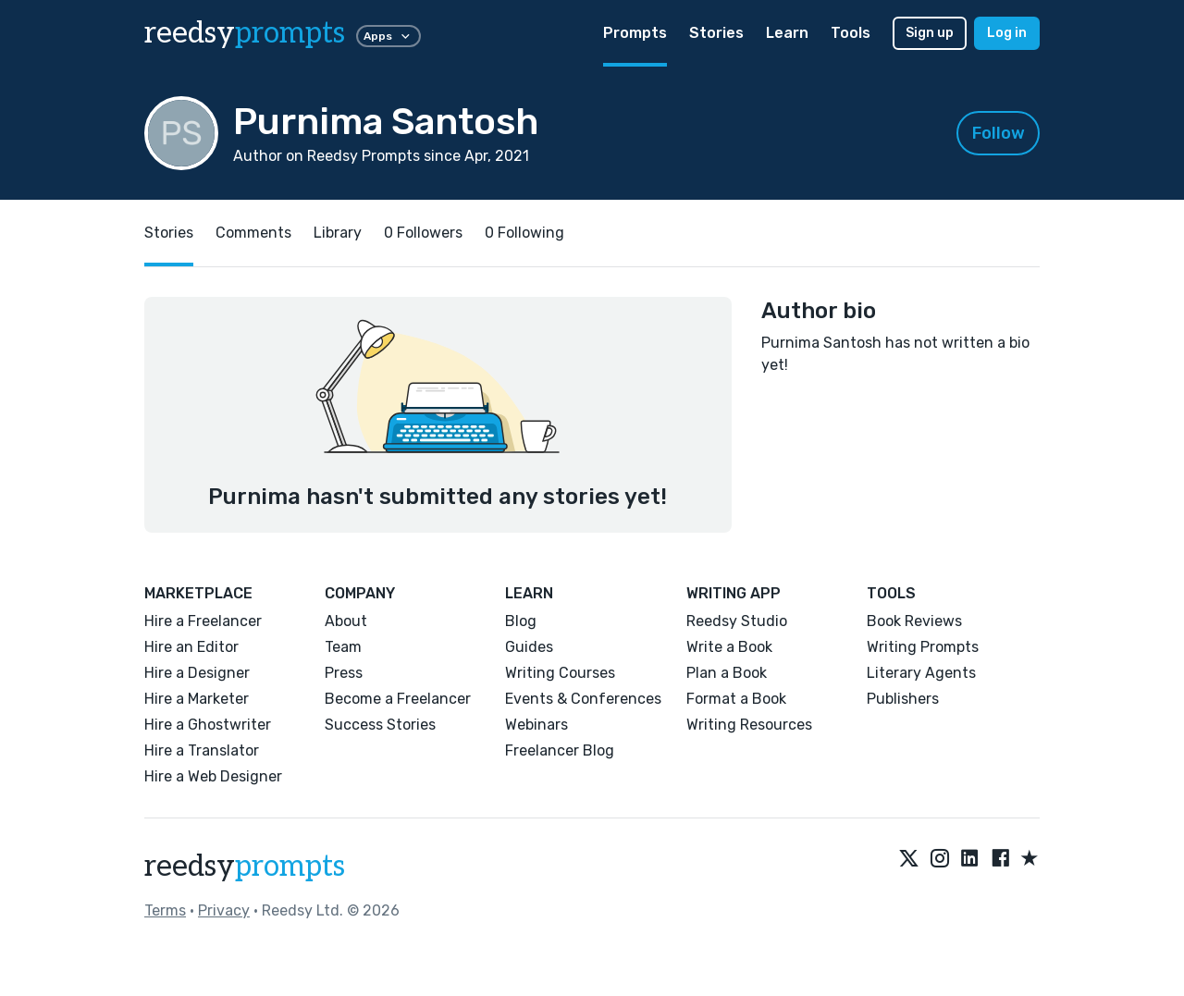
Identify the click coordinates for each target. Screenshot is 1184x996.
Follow (998, 133)
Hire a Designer (197, 673)
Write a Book (729, 647)
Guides (529, 647)
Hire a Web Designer (213, 776)
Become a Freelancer (398, 698)
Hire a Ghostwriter (207, 724)
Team (343, 647)
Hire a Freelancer (203, 621)
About (346, 621)
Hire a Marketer (196, 698)
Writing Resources (749, 724)
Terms (165, 910)
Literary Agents (921, 673)
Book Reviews (914, 621)
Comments (253, 232)
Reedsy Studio (736, 621)
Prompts (635, 33)
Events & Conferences (583, 698)
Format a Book (736, 698)
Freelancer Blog (559, 750)
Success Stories (380, 724)
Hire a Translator (201, 750)
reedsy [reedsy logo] (244, 33)
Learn (787, 33)
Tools (850, 33)
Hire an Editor (191, 647)
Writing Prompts (923, 647)
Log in (1007, 33)
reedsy (244, 866)
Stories (716, 33)
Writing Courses (560, 673)
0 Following (524, 232)
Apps (388, 36)
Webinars (536, 724)
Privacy (224, 910)
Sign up (930, 33)
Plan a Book (726, 673)
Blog (520, 621)
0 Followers (423, 232)
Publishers (903, 698)
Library (338, 232)
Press (344, 673)
